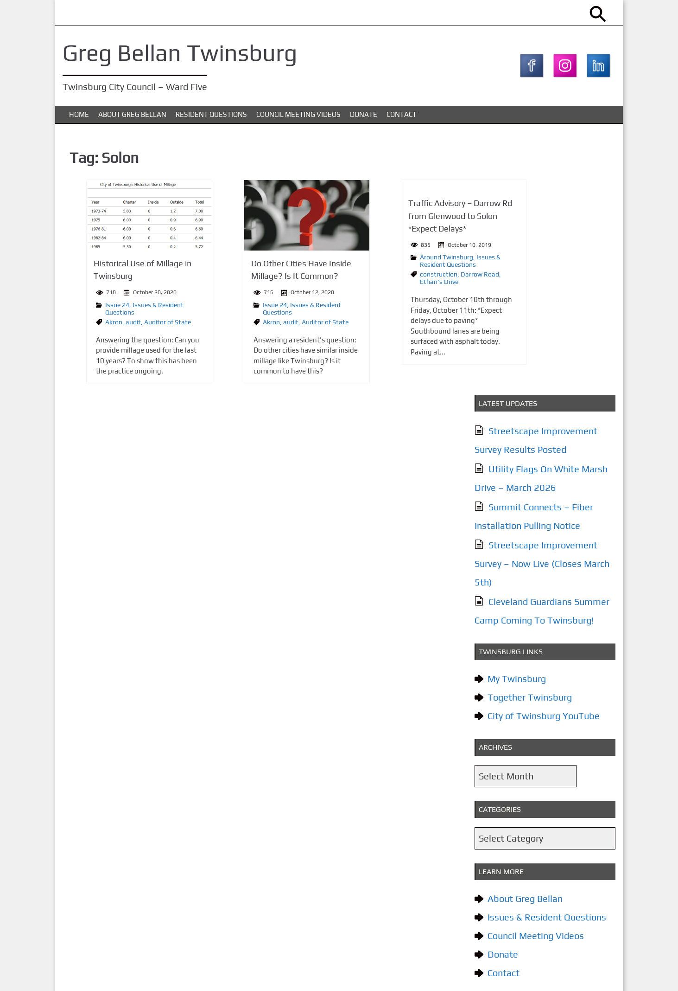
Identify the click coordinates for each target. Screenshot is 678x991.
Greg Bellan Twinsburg (184, 52)
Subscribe (510, 876)
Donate (363, 120)
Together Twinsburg (527, 443)
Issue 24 (97, 310)
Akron (93, 327)
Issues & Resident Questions (394, 265)
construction (373, 279)
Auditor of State (147, 327)
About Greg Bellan (132, 120)
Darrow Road (414, 279)
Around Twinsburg (380, 262)
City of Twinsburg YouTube (541, 461)
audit (113, 327)
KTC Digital (595, 974)
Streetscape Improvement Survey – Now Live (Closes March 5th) (539, 309)
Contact (402, 120)
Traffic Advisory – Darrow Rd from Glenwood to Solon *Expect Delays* (394, 221)
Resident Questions (211, 120)
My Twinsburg (514, 424)
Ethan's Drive (373, 286)
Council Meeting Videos (298, 120)
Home (79, 120)
